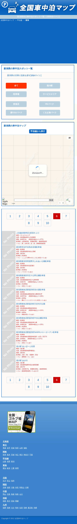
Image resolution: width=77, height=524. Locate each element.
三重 (12, 468)
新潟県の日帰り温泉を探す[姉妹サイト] (24, 75)
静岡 (17, 468)
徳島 (4, 501)
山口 (21, 494)
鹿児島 (30, 508)
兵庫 (27, 487)
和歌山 (21, 487)
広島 (8, 494)
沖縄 (35, 508)
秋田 (17, 448)
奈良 (17, 487)
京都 (4, 487)
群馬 (4, 455)
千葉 (31, 455)
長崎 (8, 508)
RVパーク (49, 104)
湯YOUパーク (16, 112)
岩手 (8, 448)
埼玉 (17, 455)
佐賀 (21, 508)
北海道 (6, 441)
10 (47, 223)
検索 (51, 200)
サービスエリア (49, 94)
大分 (12, 508)
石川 (4, 481)
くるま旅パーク (49, 112)
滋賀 (8, 487)
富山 (8, 481)
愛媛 (17, 501)
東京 (21, 455)
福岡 (4, 508)
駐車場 (16, 94)
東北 (5, 445)
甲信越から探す (38, 131)
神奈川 (26, 455)
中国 (5, 491)
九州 (5, 505)
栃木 (8, 455)
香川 (8, 501)
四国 (5, 498)
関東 (5, 452)
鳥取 (17, 494)
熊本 (17, 508)
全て (16, 85)
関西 (5, 485)
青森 (4, 448)
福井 (12, 481)
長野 (8, 461)
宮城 (12, 448)
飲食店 (16, 104)
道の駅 (50, 85)
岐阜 (8, 468)
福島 (25, 448)
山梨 (4, 461)
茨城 (12, 455)
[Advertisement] (38, 43)
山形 (21, 448)
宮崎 (25, 508)
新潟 (12, 461)
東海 (5, 465)
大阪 (12, 487)
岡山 (4, 494)
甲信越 (6, 458)
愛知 (4, 468)
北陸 (5, 478)
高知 (12, 501)
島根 (12, 494)
